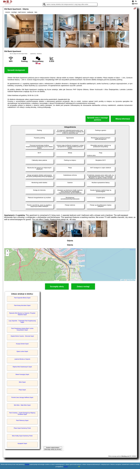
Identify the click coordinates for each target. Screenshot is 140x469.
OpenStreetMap (131, 280)
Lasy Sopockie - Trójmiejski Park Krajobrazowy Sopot (22, 321)
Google (27, 464)
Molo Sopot (22, 382)
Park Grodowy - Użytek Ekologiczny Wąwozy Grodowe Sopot (22, 413)
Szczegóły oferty (57, 286)
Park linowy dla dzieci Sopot (22, 305)
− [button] (7, 254)
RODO (66, 466)
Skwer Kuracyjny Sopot (22, 374)
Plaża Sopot (22, 390)
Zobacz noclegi (83, 286)
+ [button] (7, 251)
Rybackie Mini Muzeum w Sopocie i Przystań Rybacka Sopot (22, 313)
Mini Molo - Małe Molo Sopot (22, 405)
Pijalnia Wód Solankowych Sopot (22, 367)
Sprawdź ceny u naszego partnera (97, 119)
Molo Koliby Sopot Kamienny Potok (22, 436)
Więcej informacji (123, 119)
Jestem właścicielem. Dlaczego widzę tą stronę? (52, 448)
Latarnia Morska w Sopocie (22, 359)
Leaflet (122, 280)
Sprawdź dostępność (16, 70)
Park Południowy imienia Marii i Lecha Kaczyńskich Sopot (22, 329)
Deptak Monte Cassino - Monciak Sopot (22, 336)
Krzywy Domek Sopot (22, 344)
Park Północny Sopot (22, 420)
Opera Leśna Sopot (22, 351)
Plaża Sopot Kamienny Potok (22, 428)
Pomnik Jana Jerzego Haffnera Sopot (22, 397)
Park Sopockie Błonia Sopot (22, 298)
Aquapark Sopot (22, 443)
